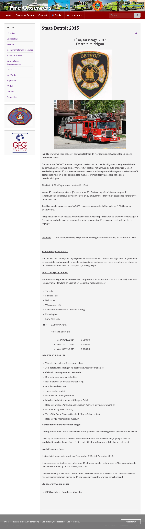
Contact (42, 15)
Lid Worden (12, 75)
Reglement (12, 80)
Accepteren (131, 521)
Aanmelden (12, 97)
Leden (9, 69)
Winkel (10, 86)
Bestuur (10, 44)
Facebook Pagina (24, 15)
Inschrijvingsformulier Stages (20, 50)
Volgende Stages (14, 55)
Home (7, 15)
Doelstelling (12, 38)
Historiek (11, 33)
